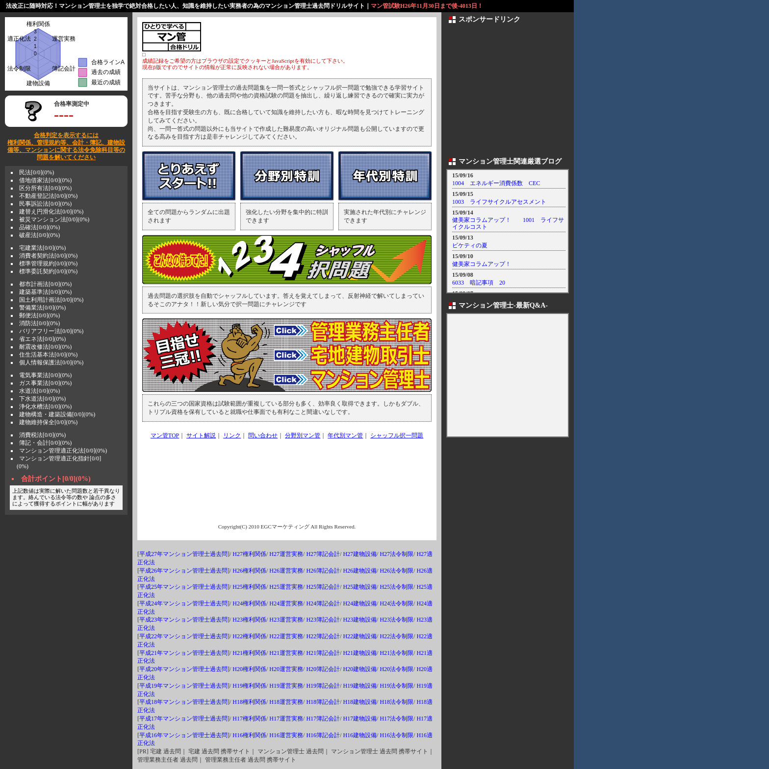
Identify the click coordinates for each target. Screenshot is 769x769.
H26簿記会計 (323, 570)
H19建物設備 (360, 685)
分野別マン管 (302, 435)
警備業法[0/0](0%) (42, 307)
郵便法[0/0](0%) (39, 315)
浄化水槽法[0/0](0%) (45, 406)
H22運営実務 (286, 636)
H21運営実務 (286, 652)
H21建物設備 (360, 652)
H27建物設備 (360, 554)
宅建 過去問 (165, 751)
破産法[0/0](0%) (39, 235)
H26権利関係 (249, 570)
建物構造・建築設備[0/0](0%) (57, 414)
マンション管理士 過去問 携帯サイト (379, 751)
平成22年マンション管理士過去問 (183, 636)
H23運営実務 (286, 619)
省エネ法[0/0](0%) (42, 339)
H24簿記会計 (323, 603)
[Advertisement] (317, 36)
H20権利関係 (249, 669)
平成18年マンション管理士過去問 (183, 701)
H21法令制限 (396, 652)
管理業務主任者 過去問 (167, 759)
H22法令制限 (396, 636)
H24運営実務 (286, 603)
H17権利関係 (249, 718)
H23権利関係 (249, 619)
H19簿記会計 (323, 685)
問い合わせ (263, 435)
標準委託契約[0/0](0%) (48, 271)
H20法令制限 (396, 669)
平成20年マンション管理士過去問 (183, 669)
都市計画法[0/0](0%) (45, 284)
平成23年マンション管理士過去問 (183, 619)
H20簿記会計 (323, 669)
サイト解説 (201, 435)
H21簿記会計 (323, 652)
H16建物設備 (360, 735)
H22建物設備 (360, 636)
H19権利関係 (249, 685)
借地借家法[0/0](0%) (45, 180)
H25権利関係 (249, 586)
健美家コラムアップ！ (481, 264)
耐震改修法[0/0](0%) (45, 346)
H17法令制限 (396, 718)
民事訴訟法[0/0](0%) (45, 203)
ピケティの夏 (469, 245)
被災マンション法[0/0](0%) (54, 219)
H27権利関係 (249, 554)
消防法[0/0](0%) (39, 323)
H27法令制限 (396, 554)
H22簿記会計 (323, 636)
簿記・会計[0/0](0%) (45, 442)
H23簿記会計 (323, 619)
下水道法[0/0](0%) (42, 398)
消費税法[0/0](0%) (42, 435)
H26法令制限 (396, 570)
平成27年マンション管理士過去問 (183, 554)
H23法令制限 (396, 619)
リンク (232, 435)
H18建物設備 (360, 701)
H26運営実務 (286, 570)
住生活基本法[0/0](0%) (48, 354)
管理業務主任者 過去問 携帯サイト (250, 759)
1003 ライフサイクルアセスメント (499, 201)
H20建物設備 (360, 669)
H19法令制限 (396, 685)
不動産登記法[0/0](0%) (48, 195)
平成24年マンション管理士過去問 (183, 603)
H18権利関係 (249, 701)
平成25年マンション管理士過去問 (183, 586)
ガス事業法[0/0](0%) (45, 383)
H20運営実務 (286, 669)
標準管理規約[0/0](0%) (48, 263)
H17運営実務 (286, 718)
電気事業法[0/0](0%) (45, 375)
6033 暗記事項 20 (478, 282)
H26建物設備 (360, 570)
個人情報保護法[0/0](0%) (51, 362)
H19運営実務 (286, 685)
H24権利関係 (249, 603)
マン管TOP (165, 435)
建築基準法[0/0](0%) (45, 291)
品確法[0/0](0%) (39, 227)
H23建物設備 (360, 619)
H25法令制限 (396, 586)
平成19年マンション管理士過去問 (183, 685)
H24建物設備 (360, 603)
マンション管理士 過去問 (290, 751)
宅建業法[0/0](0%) (42, 247)
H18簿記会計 (323, 701)
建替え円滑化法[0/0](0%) (51, 211)
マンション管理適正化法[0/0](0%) (63, 450)
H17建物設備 (360, 718)
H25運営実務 (286, 586)
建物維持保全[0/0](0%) (48, 422)
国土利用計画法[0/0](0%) (51, 299)
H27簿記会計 (323, 554)
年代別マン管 (345, 435)
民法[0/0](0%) (36, 172)
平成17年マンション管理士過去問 (183, 718)
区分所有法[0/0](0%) (45, 188)
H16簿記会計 (323, 735)
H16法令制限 (396, 735)
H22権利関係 (249, 636)
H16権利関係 (249, 735)
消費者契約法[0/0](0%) (48, 255)
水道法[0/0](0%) (39, 390)
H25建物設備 (360, 586)
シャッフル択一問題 (396, 435)
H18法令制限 (396, 701)
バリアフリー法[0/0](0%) (51, 331)
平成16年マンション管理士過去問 (183, 735)
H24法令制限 (396, 603)
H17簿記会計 (323, 718)
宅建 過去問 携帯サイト (219, 751)
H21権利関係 (249, 652)
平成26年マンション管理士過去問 (183, 570)
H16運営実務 (286, 735)
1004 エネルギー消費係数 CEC (496, 183)
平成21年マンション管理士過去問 (183, 652)
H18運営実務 (286, 701)
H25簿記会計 (323, 586)
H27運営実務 (286, 554)
